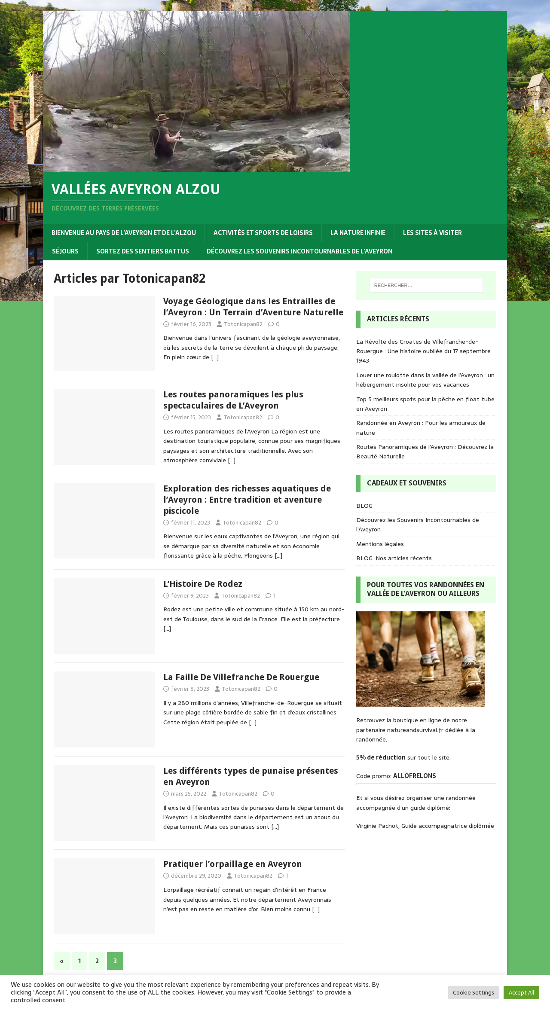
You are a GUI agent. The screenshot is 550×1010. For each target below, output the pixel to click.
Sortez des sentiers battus (142, 251)
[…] (215, 357)
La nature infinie (357, 233)
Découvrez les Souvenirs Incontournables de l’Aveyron (299, 251)
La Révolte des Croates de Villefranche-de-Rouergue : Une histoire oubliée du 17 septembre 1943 (423, 351)
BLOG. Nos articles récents (394, 558)
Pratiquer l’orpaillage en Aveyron (232, 864)
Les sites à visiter (432, 233)
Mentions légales (380, 544)
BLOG (364, 505)
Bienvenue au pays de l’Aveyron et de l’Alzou (124, 233)
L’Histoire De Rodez (202, 584)
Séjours (65, 251)
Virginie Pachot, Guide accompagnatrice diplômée (425, 825)
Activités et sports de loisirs (263, 233)
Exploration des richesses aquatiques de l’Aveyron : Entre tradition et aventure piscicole (247, 499)
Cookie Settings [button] (473, 992)
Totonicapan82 (243, 324)
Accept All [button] (521, 992)
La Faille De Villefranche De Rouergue (241, 677)
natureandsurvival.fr (415, 730)
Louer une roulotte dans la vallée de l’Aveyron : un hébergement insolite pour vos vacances (425, 379)
